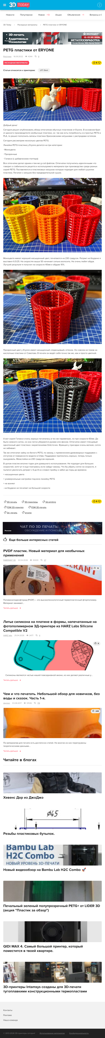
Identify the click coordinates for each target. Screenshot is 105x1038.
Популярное (26, 14)
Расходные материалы (27, 25)
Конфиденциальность (79, 1033)
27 (45, 560)
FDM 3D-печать (38, 507)
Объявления (75, 14)
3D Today (7, 25)
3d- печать (12, 512)
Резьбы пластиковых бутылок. (29, 833)
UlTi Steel (44, 70)
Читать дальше (10, 608)
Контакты (7, 1010)
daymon (6, 703)
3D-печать (12, 502)
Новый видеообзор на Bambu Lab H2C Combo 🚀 (44, 870)
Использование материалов (52, 1033)
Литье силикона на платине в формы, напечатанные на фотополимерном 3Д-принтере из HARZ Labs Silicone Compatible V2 (50, 626)
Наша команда (10, 1020)
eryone (28, 512)
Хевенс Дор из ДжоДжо (23, 797)
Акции (58, 14)
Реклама (8, 41)
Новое (44, 14)
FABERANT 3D (9, 560)
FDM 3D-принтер (15, 507)
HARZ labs (7, 635)
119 (38, 703)
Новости (10, 14)
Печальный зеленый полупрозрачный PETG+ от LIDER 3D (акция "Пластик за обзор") (51, 908)
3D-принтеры (31, 502)
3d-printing (50, 502)
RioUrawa (7, 56)
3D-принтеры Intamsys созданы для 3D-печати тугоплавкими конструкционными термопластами (45, 989)
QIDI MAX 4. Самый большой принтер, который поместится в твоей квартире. (43, 948)
